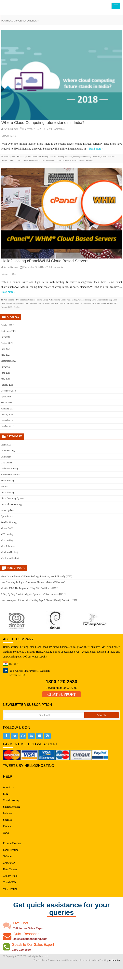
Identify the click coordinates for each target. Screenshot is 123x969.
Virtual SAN (7, 528)
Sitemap (7, 819)
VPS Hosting (7, 534)
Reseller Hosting (9, 522)
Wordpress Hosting (10, 558)
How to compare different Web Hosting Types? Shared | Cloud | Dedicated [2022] (39, 600)
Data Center (6, 462)
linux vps (54, 303)
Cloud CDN (6, 444)
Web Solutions (8, 546)
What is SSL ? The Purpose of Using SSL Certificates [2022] (30, 588)
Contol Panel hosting (69, 300)
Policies (7, 813)
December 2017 (8, 420)
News (6, 832)
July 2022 (5, 337)
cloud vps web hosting (82, 156)
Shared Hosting (11, 806)
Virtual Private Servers (104, 303)
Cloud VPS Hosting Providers (60, 156)
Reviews (7, 826)
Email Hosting (8, 480)
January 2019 (7, 384)
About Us (8, 787)
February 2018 (8, 408)
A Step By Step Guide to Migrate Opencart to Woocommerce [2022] (33, 594)
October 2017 (7, 426)
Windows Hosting (9, 552)
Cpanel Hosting (84, 300)
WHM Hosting (14, 307)
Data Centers (10, 869)
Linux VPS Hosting (67, 303)
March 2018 (6, 402)
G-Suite (7, 856)
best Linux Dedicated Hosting (30, 300)
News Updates (9, 156)
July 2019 (5, 366)
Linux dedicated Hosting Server (37, 303)
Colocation (6, 456)
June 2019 (5, 372)
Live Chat (20, 923)
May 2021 (5, 354)
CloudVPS (96, 156)
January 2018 (7, 414)
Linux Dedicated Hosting (102, 300)
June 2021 (5, 349)
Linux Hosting (8, 492)
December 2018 (8, 390)
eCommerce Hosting (10, 474)
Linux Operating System (12, 498)
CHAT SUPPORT (61, 694)
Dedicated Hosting (10, 468)
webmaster (114, 960)
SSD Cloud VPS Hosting (18, 160)
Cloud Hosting (8, 450)
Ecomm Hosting (12, 843)
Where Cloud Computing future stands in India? (42, 122)
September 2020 (8, 360)
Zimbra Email (10, 875)
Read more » (96, 148)
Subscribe (101, 715)
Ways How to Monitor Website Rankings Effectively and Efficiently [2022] (36, 576)
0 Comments (57, 128)
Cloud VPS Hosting (40, 156)
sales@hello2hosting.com (30, 938)
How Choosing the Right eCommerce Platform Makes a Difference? (33, 582)
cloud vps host (25, 156)
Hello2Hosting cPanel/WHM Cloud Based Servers (44, 261)
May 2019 (5, 378)
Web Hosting (9, 300)
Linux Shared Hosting (11, 504)
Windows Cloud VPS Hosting (81, 160)
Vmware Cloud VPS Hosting (57, 160)
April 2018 (6, 396)
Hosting (4, 486)
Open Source (7, 516)
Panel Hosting (11, 849)
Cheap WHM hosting (51, 300)
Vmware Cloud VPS (37, 160)
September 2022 (8, 331)
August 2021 (7, 343)
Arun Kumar (11, 128)
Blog (5, 793)
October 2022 (7, 325)
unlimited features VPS (84, 303)
